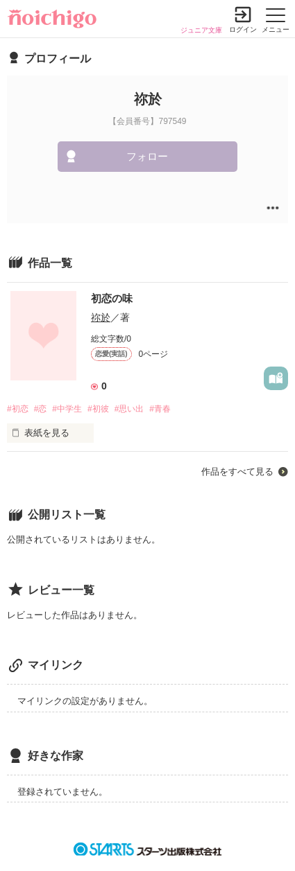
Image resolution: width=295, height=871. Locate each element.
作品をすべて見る (237, 471)
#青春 (160, 409)
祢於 (100, 317)
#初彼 (98, 409)
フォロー (147, 156)
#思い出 (129, 409)
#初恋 (17, 409)
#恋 (40, 409)
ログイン (243, 29)
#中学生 (67, 409)
